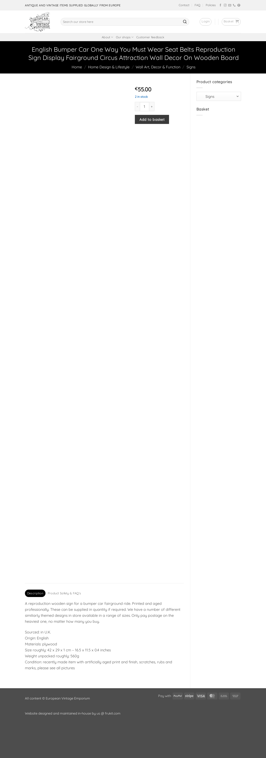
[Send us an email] (229, 5)
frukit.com (112, 748)
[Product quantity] (144, 106)
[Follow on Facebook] (220, 5)
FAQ (197, 5)
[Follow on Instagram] (225, 5)
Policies (211, 5)
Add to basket (151, 119)
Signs (191, 67)
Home (77, 67)
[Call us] (234, 5)
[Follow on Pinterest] (238, 5)
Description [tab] (35, 628)
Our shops (124, 37)
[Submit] (185, 22)
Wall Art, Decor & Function (158, 67)
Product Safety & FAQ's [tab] (64, 628)
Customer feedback (150, 37)
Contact (184, 5)
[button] (205, 22)
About (107, 37)
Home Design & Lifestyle (109, 67)
